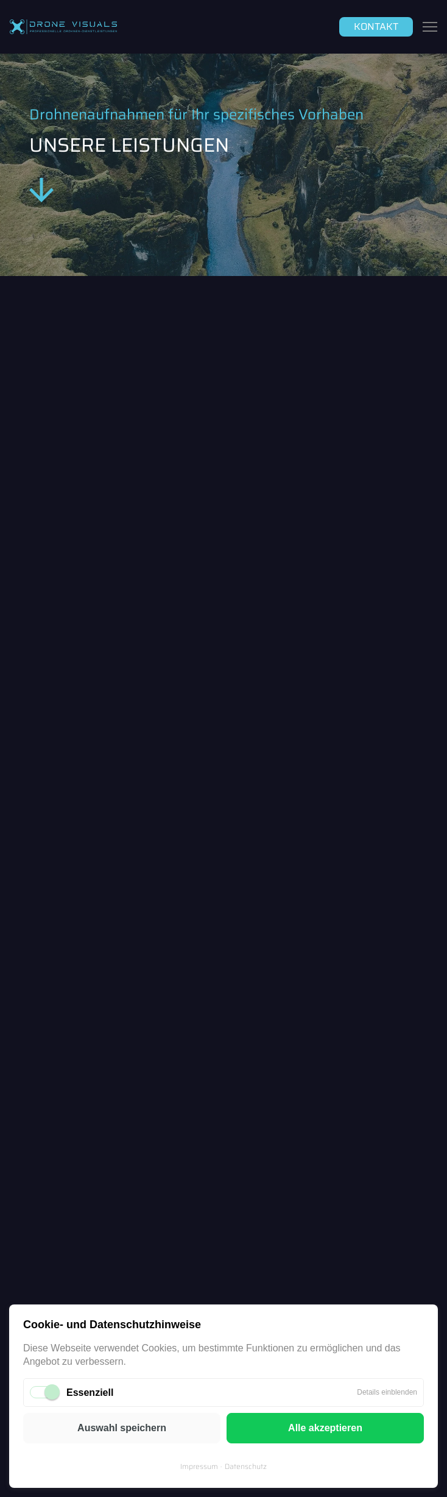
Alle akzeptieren (325, 1428)
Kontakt (376, 26)
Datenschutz (246, 1466)
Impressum (199, 1466)
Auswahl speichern (121, 1428)
